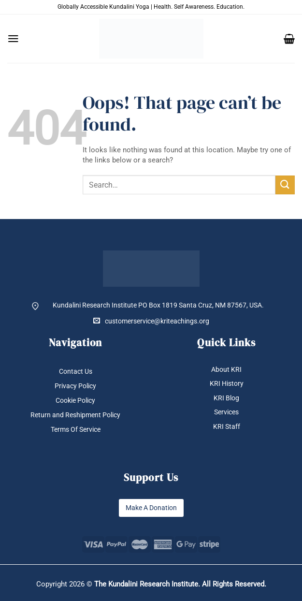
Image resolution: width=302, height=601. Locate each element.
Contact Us (75, 371)
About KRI (226, 369)
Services (226, 412)
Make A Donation (151, 508)
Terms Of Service (76, 429)
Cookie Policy (75, 400)
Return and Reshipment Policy (75, 415)
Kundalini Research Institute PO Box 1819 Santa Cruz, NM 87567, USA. (158, 305)
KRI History (227, 383)
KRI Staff (226, 426)
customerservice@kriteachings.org (151, 321)
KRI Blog (226, 398)
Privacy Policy (75, 386)
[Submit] (285, 185)
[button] (13, 39)
